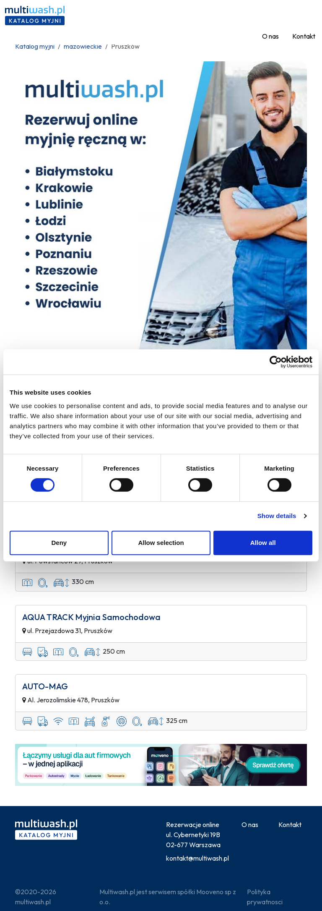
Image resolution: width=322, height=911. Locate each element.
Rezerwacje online (192, 824)
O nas (270, 36)
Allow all (263, 542)
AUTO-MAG (45, 686)
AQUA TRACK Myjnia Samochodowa (91, 617)
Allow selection (161, 542)
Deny (59, 542)
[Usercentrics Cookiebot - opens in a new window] (275, 362)
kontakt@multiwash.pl (197, 858)
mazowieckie (83, 46)
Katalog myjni (35, 46)
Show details (276, 515)
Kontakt (303, 36)
